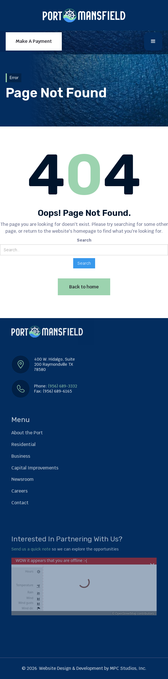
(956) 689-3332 (62, 386)
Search (84, 240)
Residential (23, 444)
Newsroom (22, 479)
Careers (19, 491)
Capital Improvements (34, 468)
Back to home (84, 287)
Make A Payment (34, 41)
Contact (19, 503)
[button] (153, 41)
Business (20, 456)
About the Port (27, 433)
